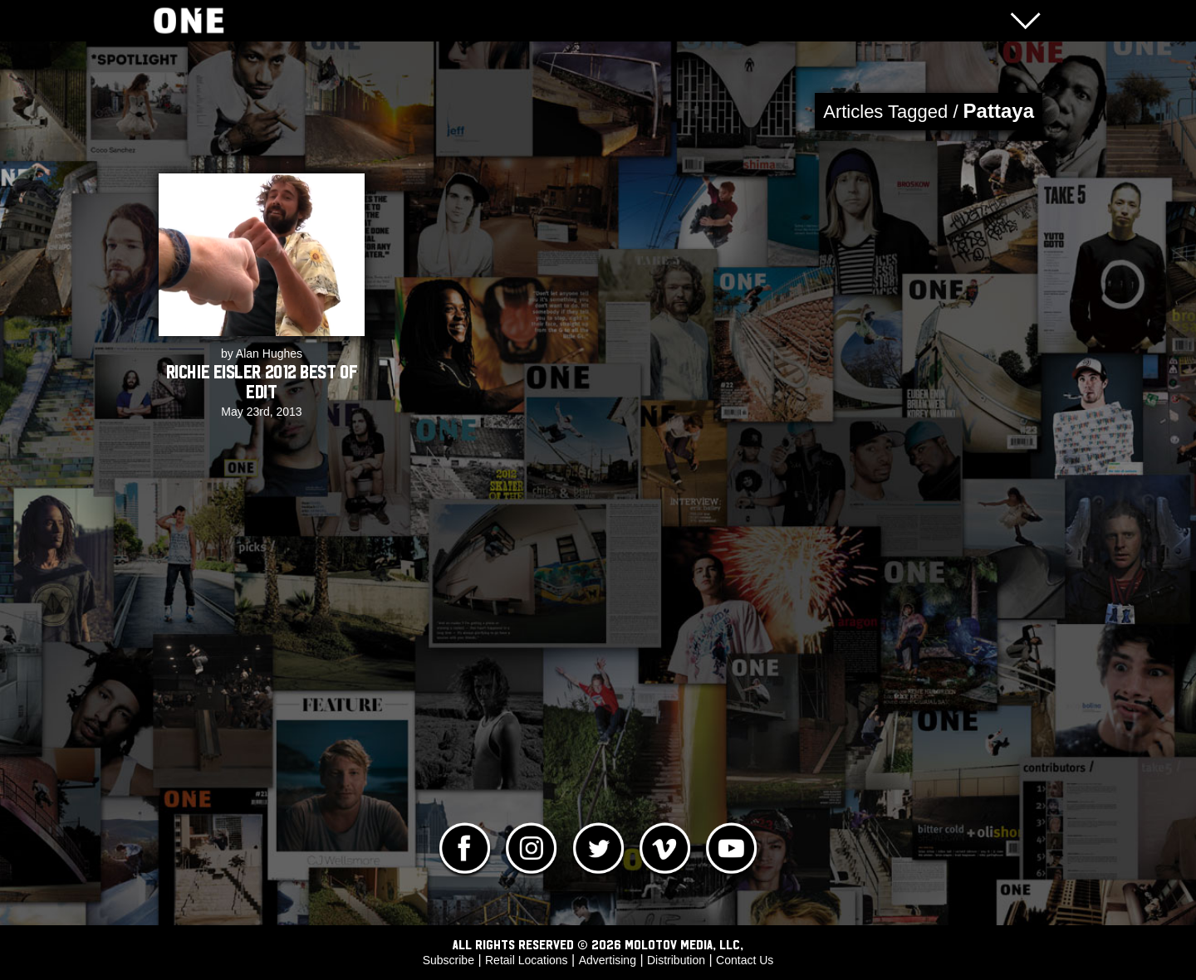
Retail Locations (526, 960)
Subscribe (448, 960)
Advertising (607, 960)
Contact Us (744, 960)
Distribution (676, 960)
